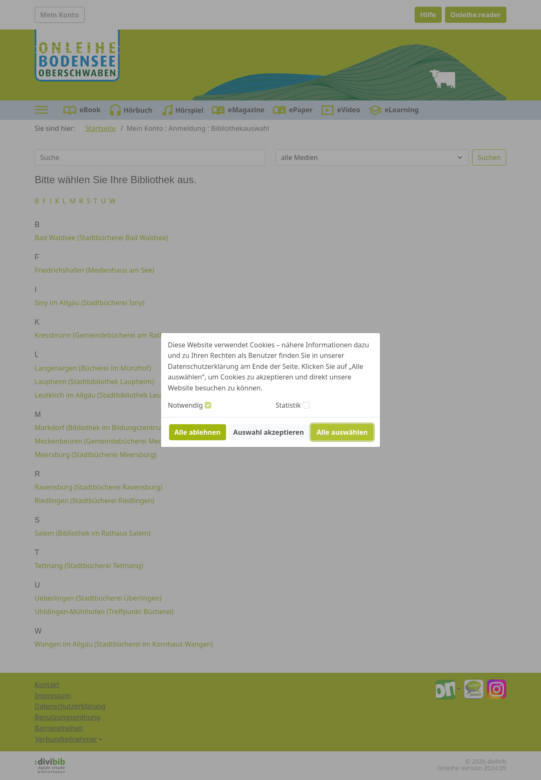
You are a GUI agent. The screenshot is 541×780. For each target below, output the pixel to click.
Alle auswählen (342, 432)
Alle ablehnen (198, 432)
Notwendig (185, 405)
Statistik (288, 405)
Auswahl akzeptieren (268, 432)
